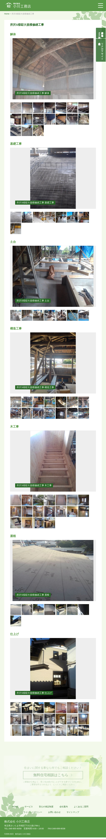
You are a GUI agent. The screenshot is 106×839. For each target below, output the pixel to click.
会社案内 (63, 808)
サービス (29, 808)
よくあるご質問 (81, 808)
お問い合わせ (54, 813)
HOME (15, 808)
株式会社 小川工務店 (17, 821)
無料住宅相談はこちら (50, 775)
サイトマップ (73, 813)
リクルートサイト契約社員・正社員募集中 (102, 50)
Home (6, 14)
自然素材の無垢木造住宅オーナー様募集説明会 (101, 33)
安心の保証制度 (46, 808)
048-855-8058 (13, 829)
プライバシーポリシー (31, 813)
